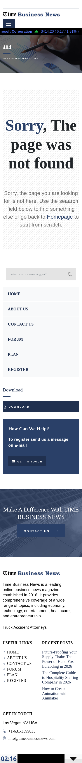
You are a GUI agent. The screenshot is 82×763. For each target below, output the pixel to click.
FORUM (15, 339)
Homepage (60, 217)
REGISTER (18, 369)
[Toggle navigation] (9, 23)
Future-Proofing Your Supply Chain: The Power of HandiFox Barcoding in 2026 (59, 659)
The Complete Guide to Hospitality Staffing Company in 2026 (60, 677)
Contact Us (41, 532)
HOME (14, 294)
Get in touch (27, 461)
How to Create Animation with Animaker (55, 693)
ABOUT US (18, 309)
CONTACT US (21, 324)
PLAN (13, 354)
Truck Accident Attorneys (25, 627)
